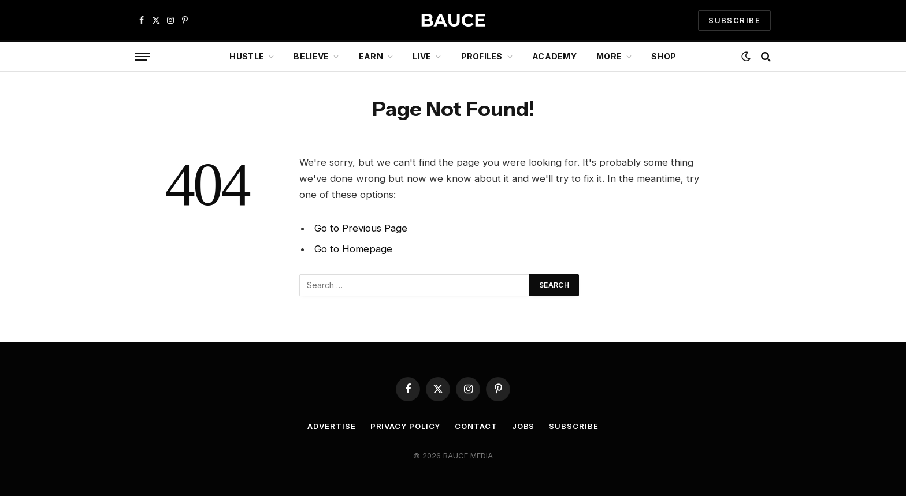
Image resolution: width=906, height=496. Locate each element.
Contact (476, 426)
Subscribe (573, 426)
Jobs (523, 426)
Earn (371, 56)
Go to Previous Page (360, 228)
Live (422, 56)
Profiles (482, 56)
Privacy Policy (405, 426)
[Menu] (142, 57)
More (609, 56)
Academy (554, 56)
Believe (311, 56)
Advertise (331, 426)
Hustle (246, 56)
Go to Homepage (353, 249)
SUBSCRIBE (734, 20)
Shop (663, 56)
